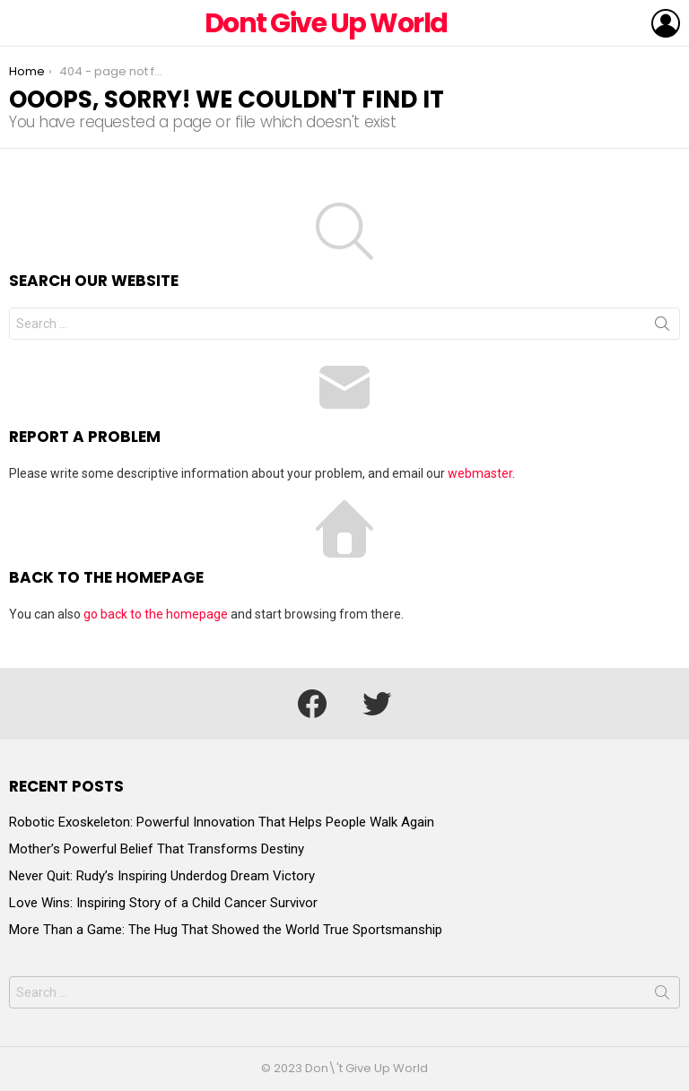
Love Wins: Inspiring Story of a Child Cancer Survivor (163, 903)
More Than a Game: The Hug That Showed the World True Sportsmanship (225, 930)
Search (662, 327)
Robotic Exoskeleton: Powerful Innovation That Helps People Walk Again (221, 822)
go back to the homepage (155, 614)
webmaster (480, 473)
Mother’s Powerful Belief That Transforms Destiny (156, 849)
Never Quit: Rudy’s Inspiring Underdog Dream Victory (162, 876)
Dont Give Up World (326, 23)
